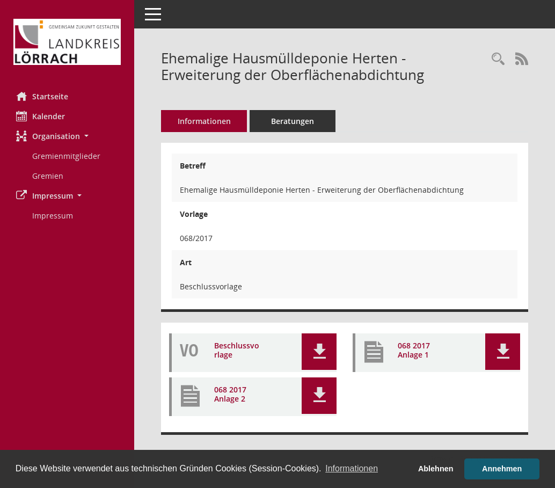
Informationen (204, 121)
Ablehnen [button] (436, 468)
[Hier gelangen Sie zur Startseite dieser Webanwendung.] (67, 42)
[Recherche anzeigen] (498, 59)
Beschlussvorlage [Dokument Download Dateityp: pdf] (236, 350)
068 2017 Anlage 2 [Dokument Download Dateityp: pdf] (230, 394)
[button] (67, 136)
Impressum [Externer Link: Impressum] (52, 215)
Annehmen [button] (502, 468)
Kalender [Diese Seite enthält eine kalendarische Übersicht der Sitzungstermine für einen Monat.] (40, 116)
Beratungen (292, 121)
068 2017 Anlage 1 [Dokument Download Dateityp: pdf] (414, 350)
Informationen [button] (351, 468)
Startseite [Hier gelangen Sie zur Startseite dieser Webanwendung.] (42, 96)
